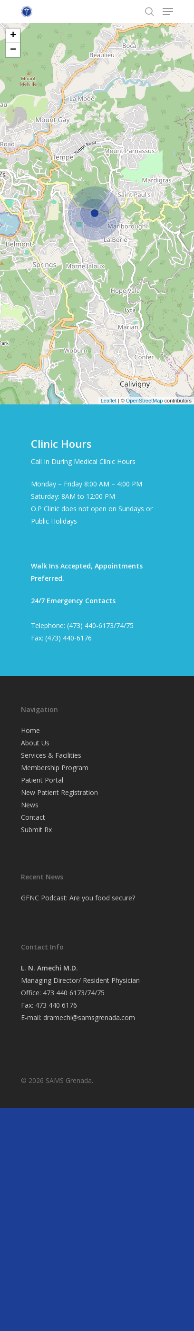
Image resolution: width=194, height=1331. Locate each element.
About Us (35, 742)
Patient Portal (42, 779)
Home (30, 730)
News (30, 804)
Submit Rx (36, 829)
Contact (33, 817)
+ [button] (13, 36)
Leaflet (108, 400)
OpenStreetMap (144, 400)
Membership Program (54, 767)
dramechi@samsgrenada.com (89, 1017)
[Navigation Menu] (168, 11)
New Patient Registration (59, 792)
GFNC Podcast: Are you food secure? (78, 897)
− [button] (13, 50)
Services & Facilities (51, 755)
